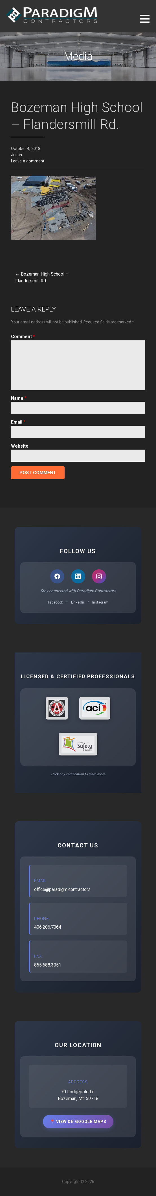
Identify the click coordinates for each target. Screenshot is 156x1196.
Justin (16, 155)
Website (19, 446)
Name (19, 398)
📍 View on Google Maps (78, 1121)
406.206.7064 (47, 927)
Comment (23, 336)
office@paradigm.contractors (62, 889)
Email (18, 422)
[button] (148, 22)
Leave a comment (27, 161)
